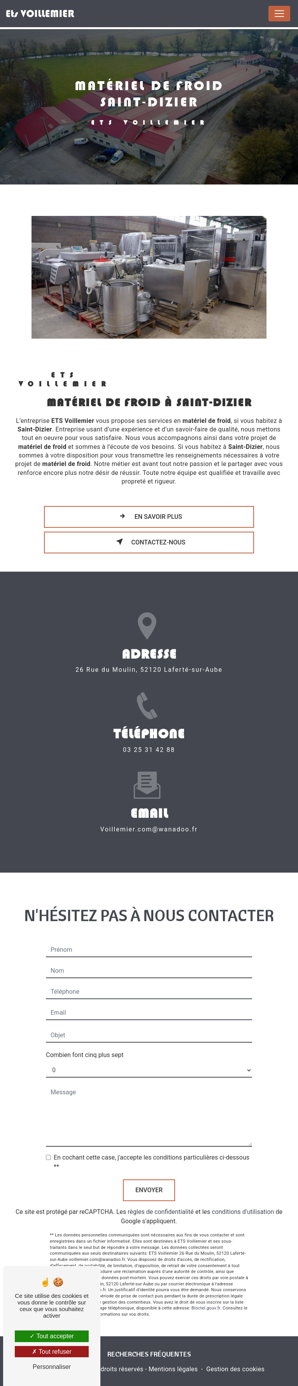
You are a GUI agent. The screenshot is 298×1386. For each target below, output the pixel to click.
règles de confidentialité (161, 1197)
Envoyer (149, 1175)
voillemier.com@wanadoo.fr (149, 814)
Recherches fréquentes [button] (149, 1353)
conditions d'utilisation (243, 1197)
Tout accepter (52, 1336)
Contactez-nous (149, 541)
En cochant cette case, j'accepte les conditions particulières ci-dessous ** (151, 1147)
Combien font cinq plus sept (85, 1040)
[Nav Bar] (279, 13)
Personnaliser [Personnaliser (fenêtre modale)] (52, 1366)
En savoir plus (149, 516)
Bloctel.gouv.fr (205, 1293)
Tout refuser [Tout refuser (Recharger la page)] (52, 1351)
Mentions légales (173, 1369)
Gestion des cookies (235, 1369)
